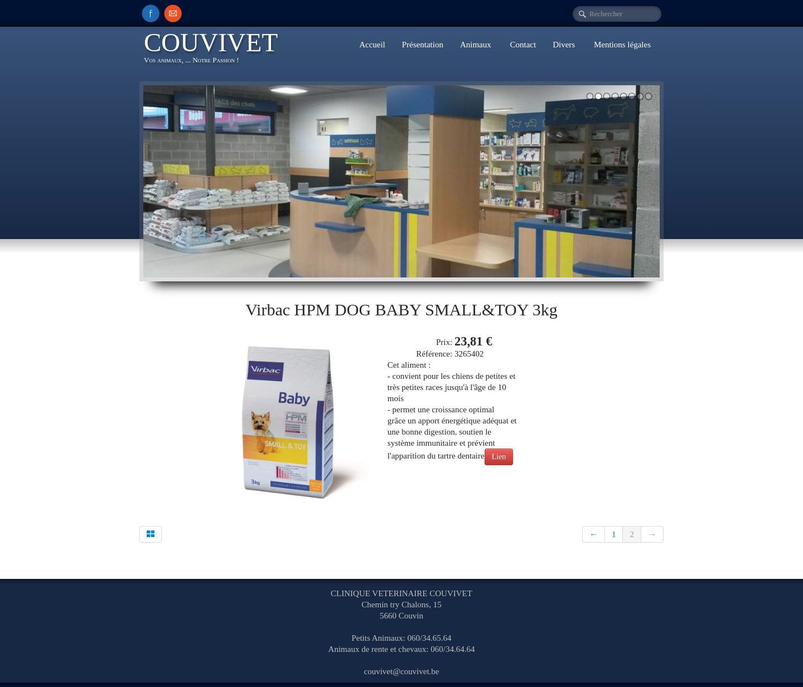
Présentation (422, 44)
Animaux (477, 44)
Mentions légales (622, 44)
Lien (499, 456)
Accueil (372, 44)
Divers (565, 44)
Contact (523, 44)
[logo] (215, 49)
